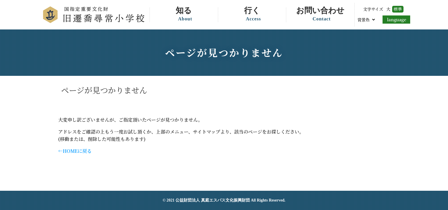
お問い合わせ (321, 14)
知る (185, 14)
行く (253, 14)
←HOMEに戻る (75, 151)
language (396, 19)
